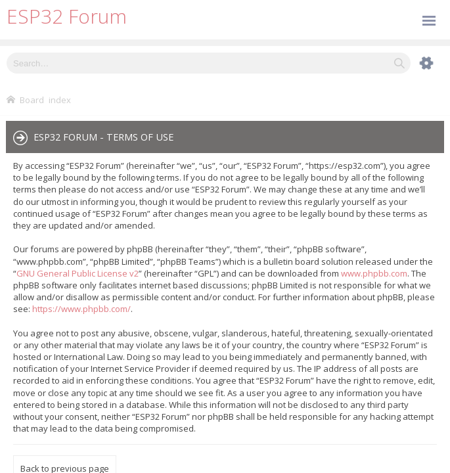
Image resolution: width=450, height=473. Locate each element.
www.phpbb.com (374, 273)
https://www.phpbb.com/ (81, 309)
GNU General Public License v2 (77, 273)
